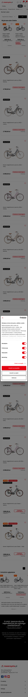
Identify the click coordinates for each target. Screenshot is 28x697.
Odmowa (14, 377)
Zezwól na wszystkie (14, 368)
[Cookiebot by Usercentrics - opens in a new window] (20, 318)
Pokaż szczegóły (18, 363)
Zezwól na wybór (13, 373)
